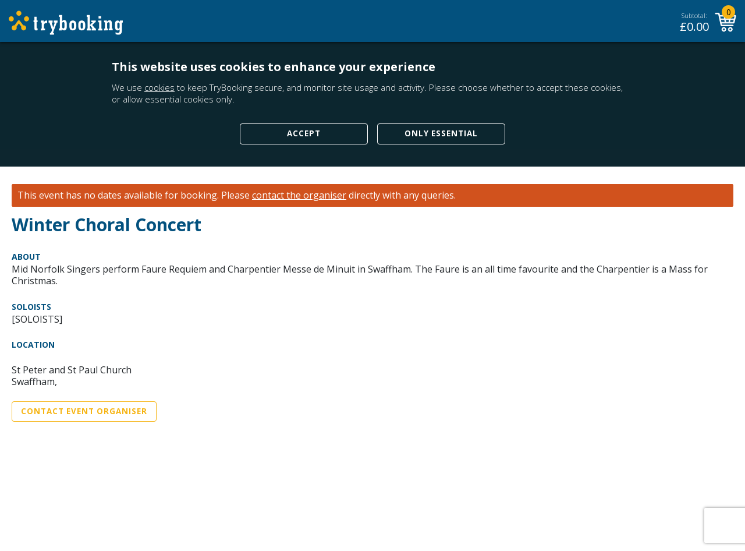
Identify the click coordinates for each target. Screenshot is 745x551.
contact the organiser (299, 195)
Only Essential (441, 133)
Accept (304, 133)
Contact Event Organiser (84, 411)
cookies (159, 87)
